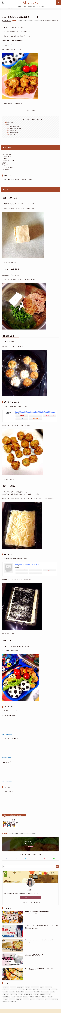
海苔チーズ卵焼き (14, 132)
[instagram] (27, 902)
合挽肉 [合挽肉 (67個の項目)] (19, 996)
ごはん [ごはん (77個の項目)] (27, 987)
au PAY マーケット (36, 418)
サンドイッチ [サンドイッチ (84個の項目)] (20, 991)
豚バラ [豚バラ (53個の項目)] (26, 999)
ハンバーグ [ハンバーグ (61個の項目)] (13, 994)
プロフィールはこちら (30, 897)
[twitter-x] (24, 902)
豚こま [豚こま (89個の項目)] (12, 999)
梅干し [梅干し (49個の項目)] (50, 996)
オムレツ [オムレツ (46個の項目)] (21, 989)
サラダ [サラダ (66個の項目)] (12, 991)
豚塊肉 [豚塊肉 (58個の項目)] (32, 999)
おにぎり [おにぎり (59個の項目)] (6, 987)
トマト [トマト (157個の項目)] (5, 994)
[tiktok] (29, 902)
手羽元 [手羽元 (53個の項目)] (37, 996)
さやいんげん (30, 20)
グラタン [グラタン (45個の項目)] (54, 989)
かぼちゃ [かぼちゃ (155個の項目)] (20, 987)
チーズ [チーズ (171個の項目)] (36, 991)
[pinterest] (34, 902)
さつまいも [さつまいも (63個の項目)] (35, 987)
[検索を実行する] (57, 866)
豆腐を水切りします (14, 126)
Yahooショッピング (49, 415)
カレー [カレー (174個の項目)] (29, 989)
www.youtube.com (7, 808)
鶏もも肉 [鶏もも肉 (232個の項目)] (6, 1001)
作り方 (9, 124)
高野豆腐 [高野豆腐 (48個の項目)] (55, 999)
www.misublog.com (7, 734)
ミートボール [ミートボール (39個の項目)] (28, 994)
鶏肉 (14, 20)
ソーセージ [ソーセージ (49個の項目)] (29, 991)
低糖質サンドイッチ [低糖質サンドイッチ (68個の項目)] (45, 994)
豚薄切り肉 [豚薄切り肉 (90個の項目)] (40, 999)
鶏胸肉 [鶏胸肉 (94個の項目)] (13, 1001)
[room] (32, 902)
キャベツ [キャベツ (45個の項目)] (36, 989)
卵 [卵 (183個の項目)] (13, 996)
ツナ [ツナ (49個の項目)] (52, 991)
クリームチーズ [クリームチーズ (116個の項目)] (45, 989)
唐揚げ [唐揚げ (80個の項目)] (25, 996)
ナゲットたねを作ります (15, 128)
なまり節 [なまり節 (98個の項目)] (49, 987)
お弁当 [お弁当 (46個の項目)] (13, 987)
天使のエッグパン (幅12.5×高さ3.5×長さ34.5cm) (28, 564)
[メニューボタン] (58, 2)
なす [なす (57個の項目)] (42, 987)
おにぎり (20, 20)
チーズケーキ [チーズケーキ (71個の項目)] (45, 991)
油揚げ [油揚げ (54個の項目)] (5, 999)
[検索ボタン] (2, 2)
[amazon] (39, 902)
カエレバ (20, 413)
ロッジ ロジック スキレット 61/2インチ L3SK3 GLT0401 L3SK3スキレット (34, 411)
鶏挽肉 (41, 20)
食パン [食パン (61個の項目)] (47, 999)
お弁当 (25, 20)
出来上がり (12, 134)
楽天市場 (22, 415)
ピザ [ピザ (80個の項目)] (21, 994)
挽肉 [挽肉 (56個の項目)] (44, 996)
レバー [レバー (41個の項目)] (36, 994)
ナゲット (36, 20)
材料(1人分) (10, 122)
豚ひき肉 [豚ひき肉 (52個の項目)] (19, 999)
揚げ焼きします (13, 130)
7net (22, 418)
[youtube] (37, 902)
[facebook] (22, 902)
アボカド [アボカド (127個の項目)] (14, 989)
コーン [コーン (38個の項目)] (5, 991)
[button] (6, 858)
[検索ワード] (30, 866)
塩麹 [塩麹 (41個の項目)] (32, 996)
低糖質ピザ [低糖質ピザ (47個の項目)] (6, 996)
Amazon (36, 415)
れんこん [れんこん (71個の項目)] (6, 989)
